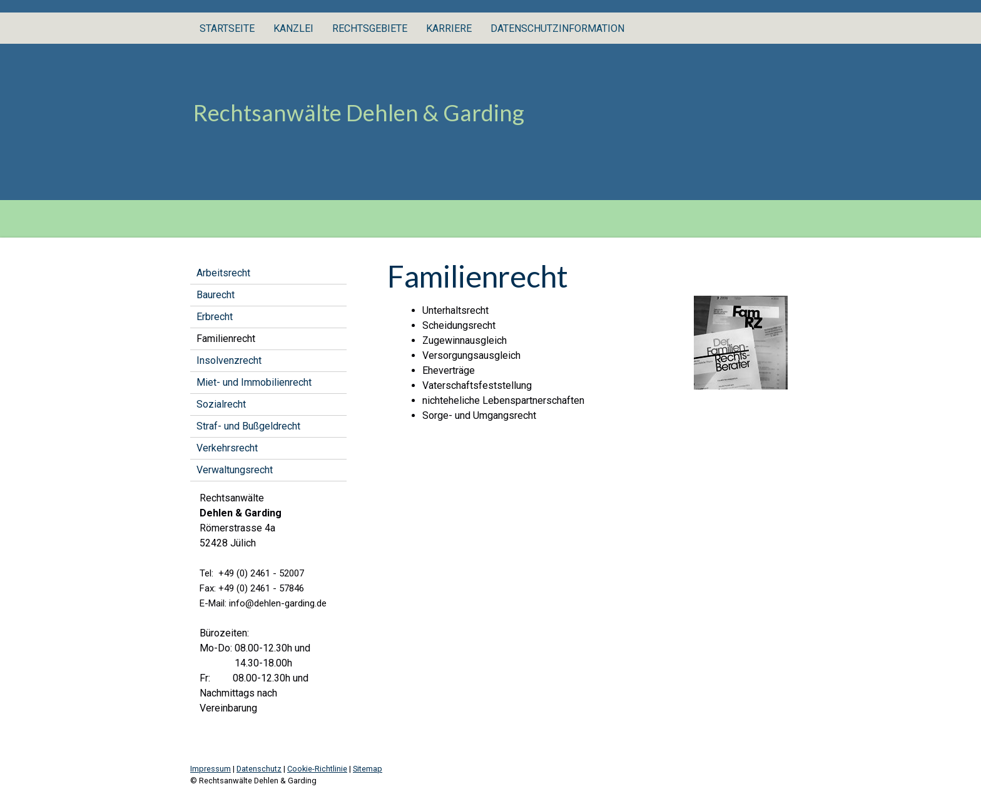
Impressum (210, 768)
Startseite (227, 28)
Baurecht (215, 295)
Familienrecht (225, 338)
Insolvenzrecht (229, 360)
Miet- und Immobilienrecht (254, 382)
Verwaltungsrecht (234, 470)
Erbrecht (214, 317)
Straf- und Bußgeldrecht (248, 426)
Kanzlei (293, 28)
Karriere (449, 28)
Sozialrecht (221, 404)
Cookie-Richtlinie (317, 768)
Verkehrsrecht (227, 448)
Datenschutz (259, 768)
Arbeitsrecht (223, 273)
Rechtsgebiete (369, 28)
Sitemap (367, 768)
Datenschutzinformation (557, 28)
